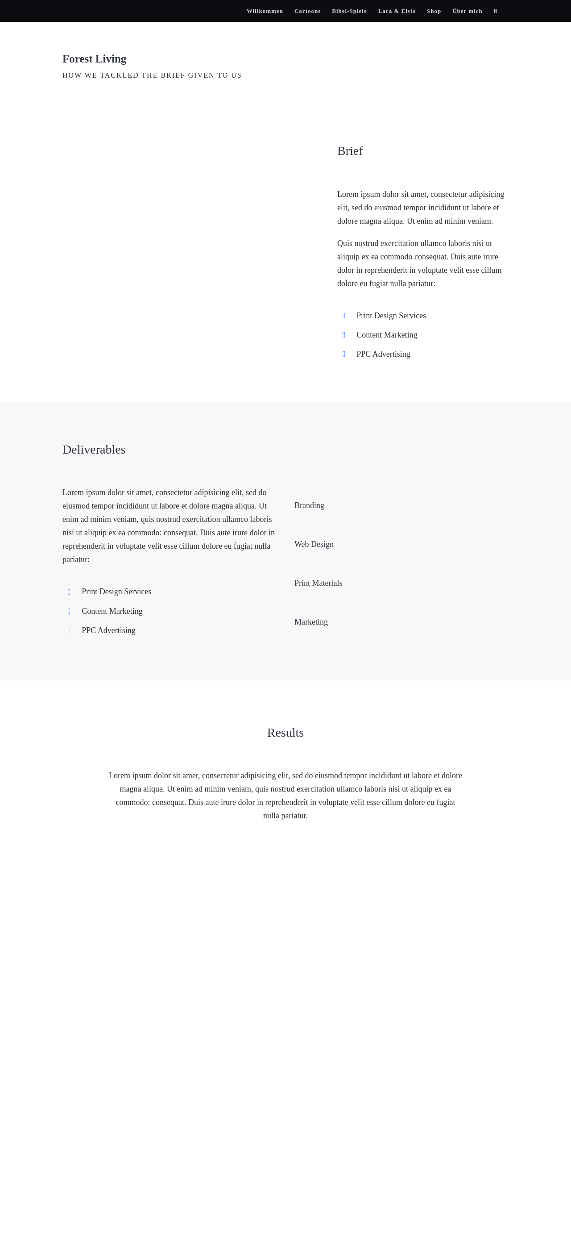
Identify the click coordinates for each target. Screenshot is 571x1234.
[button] (495, 11)
